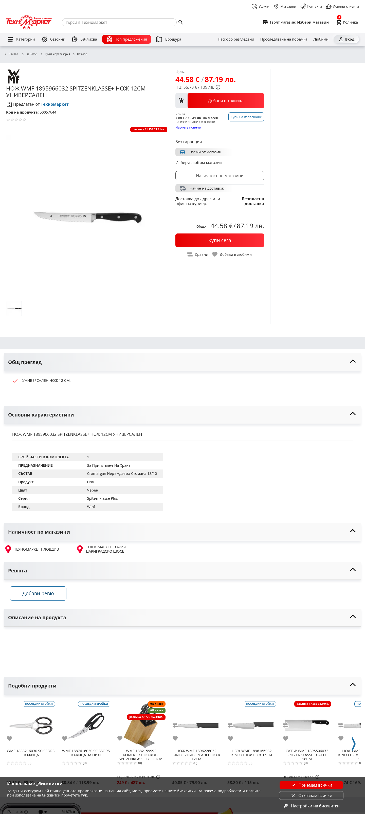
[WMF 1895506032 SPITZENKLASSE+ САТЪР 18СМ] (307, 725)
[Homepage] (29, 22)
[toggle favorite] (232, 254)
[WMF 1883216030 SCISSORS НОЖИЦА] (30, 725)
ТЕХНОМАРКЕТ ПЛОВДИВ (31, 549)
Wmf (91, 506)
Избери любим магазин (198, 162)
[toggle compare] (198, 254)
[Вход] (346, 39)
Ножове (79, 54)
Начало (11, 54)
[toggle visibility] (182, 362)
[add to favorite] (12, 740)
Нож (91, 481)
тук (84, 795)
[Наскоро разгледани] (236, 39)
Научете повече (188, 127)
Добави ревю (40, 594)
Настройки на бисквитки (311, 806)
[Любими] (321, 39)
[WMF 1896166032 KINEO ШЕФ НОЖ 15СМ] (251, 725)
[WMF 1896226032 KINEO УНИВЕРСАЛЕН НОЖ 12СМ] (196, 725)
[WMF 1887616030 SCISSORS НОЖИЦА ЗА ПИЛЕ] (86, 725)
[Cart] (347, 22)
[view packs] (219, 100)
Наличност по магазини (219, 175)
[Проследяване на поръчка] (283, 39)
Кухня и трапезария (55, 54)
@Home (29, 54)
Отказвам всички (311, 795)
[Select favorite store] (295, 22)
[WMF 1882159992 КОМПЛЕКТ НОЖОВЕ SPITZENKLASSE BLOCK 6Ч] (141, 725)
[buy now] (219, 240)
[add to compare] (178, 727)
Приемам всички (311, 785)
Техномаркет (55, 104)
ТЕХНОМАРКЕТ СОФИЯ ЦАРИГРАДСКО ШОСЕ (101, 549)
